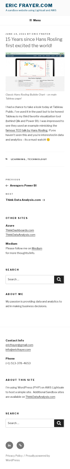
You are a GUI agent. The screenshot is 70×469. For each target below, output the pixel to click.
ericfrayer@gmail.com (19, 345)
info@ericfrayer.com (18, 349)
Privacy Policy (14, 455)
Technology (37, 159)
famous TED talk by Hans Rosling (27, 130)
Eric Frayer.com (29, 5)
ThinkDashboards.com (20, 230)
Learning (18, 159)
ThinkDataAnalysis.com (20, 234)
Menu (35, 20)
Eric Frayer (41, 34)
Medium (37, 248)
